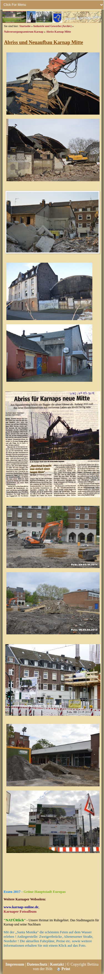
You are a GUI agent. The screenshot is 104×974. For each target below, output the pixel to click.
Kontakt (57, 964)
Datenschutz (37, 964)
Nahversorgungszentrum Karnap (23, 31)
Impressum (15, 964)
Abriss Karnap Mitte (58, 31)
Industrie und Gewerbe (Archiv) (52, 26)
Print (63, 969)
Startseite (25, 26)
